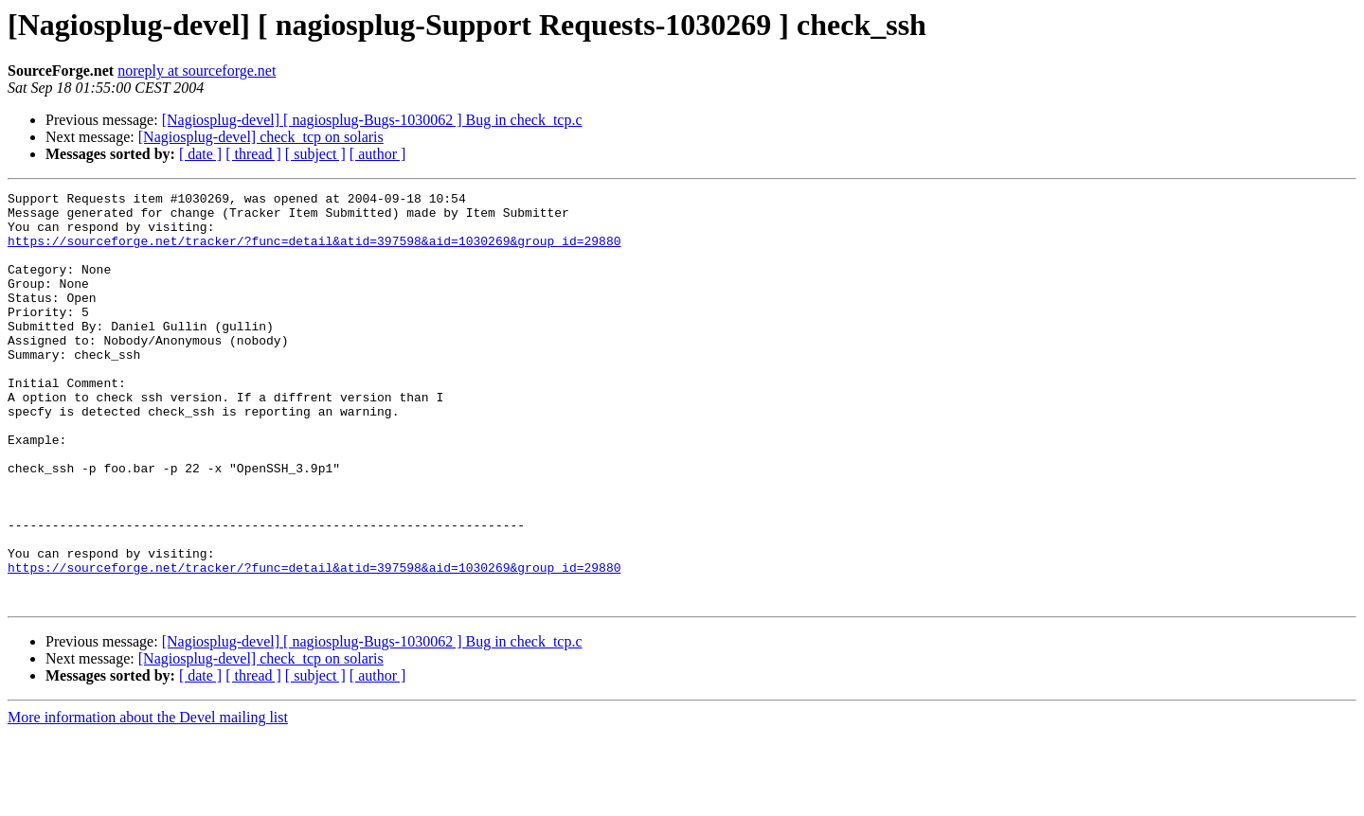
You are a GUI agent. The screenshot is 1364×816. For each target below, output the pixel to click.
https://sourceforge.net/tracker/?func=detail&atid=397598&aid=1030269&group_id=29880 (314, 251)
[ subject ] (315, 154)
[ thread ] (253, 154)
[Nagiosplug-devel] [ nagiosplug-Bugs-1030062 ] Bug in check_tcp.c (372, 120)
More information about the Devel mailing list (148, 799)
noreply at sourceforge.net (196, 70)
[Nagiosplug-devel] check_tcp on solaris (261, 137)
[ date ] (200, 154)
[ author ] (378, 154)
